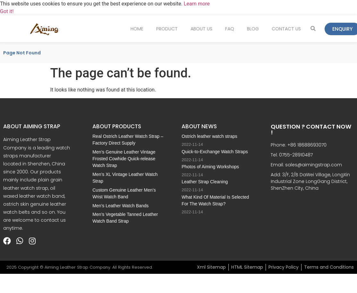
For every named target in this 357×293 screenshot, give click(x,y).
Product (167, 29)
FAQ (229, 29)
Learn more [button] (197, 4)
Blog (253, 29)
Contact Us (286, 29)
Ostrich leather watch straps (209, 136)
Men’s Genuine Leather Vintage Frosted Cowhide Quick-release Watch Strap (123, 158)
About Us (201, 29)
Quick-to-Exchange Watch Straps (215, 151)
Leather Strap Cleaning (205, 181)
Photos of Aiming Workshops (210, 166)
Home (137, 29)
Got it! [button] (6, 11)
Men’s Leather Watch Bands (120, 205)
